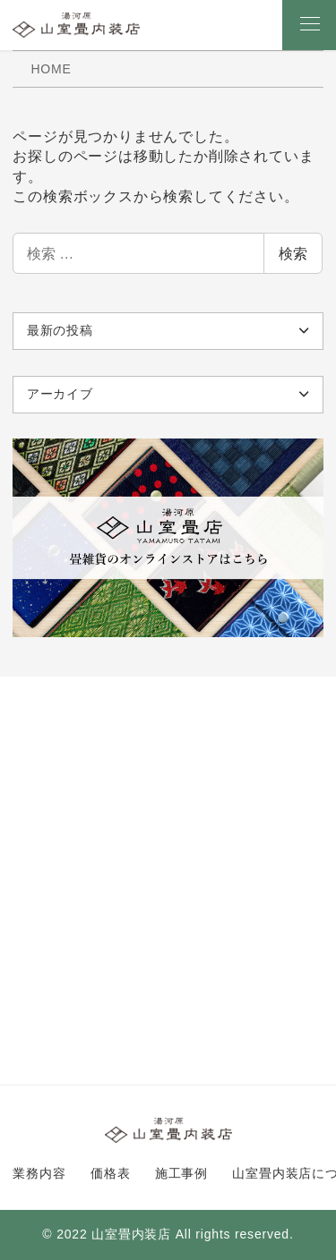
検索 (293, 253)
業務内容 (39, 1173)
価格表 (110, 1173)
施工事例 (181, 1173)
